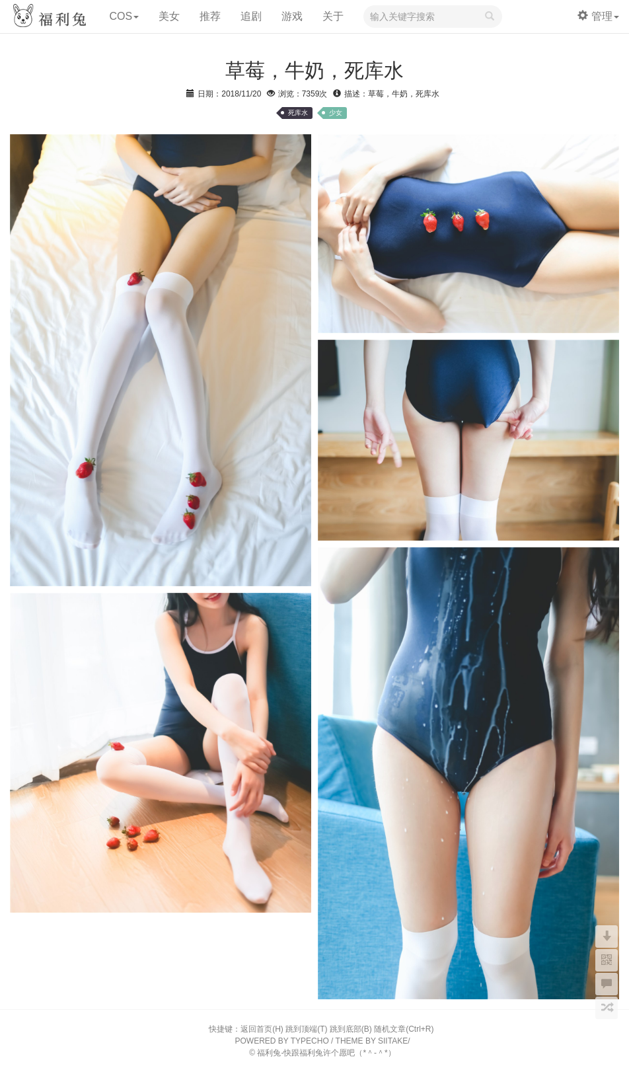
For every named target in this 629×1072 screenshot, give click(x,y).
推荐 (210, 16)
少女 (335, 112)
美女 (169, 16)
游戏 (292, 16)
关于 (333, 16)
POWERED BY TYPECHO (282, 1041)
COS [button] (124, 16)
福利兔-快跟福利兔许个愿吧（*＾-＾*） (326, 1052)
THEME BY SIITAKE (372, 1041)
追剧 (251, 16)
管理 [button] (598, 16)
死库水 (298, 112)
